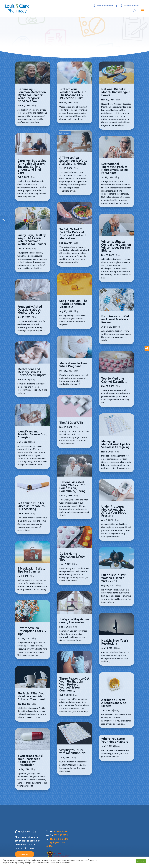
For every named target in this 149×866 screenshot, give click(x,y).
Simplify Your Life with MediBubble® (72, 751)
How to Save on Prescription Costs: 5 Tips (31, 631)
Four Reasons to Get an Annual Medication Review (116, 319)
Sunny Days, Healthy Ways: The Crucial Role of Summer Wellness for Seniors (31, 239)
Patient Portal (131, 5)
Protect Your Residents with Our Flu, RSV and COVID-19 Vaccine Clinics (73, 93)
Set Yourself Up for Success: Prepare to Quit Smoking (31, 506)
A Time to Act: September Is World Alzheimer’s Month (73, 160)
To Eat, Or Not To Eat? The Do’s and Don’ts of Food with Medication (73, 234)
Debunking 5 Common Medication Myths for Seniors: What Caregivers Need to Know (31, 95)
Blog (34, 105)
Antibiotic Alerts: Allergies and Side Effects (113, 702)
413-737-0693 (61, 835)
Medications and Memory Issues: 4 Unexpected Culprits (31, 372)
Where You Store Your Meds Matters (114, 740)
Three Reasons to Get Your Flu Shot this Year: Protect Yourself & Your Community (74, 684)
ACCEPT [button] (140, 861)
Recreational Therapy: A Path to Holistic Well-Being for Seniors (114, 168)
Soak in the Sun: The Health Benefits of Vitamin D (73, 303)
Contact (24, 854)
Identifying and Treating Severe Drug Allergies (32, 434)
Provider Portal (105, 5)
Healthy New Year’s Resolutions (114, 642)
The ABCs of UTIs (71, 422)
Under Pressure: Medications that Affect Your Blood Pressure (113, 511)
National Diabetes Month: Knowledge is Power (115, 92)
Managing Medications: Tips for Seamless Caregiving (115, 444)
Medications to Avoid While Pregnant (73, 364)
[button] (3, 220)
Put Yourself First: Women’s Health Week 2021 (113, 578)
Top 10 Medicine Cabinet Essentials (114, 380)
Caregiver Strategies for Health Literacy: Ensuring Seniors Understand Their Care (31, 166)
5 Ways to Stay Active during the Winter (74, 620)
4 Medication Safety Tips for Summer (31, 570)
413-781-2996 (61, 831)
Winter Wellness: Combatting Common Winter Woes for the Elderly (116, 246)
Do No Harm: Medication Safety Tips (72, 556)
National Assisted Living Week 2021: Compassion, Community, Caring (72, 486)
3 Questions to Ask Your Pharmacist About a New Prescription (30, 760)
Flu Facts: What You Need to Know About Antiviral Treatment (32, 696)
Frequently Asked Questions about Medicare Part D (29, 309)
